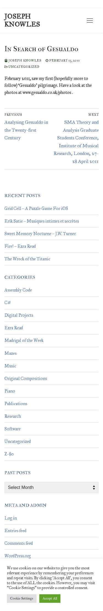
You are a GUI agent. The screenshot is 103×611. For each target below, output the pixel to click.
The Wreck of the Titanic (27, 258)
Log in (10, 518)
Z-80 (9, 454)
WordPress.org (17, 555)
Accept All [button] (50, 598)
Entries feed (15, 530)
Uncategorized (22, 67)
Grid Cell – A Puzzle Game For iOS (36, 208)
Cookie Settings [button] (21, 598)
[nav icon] (90, 20)
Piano (9, 391)
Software (12, 428)
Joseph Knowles (22, 20)
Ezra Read (13, 327)
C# (7, 302)
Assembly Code (18, 290)
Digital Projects (18, 315)
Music (10, 365)
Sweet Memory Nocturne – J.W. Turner (40, 233)
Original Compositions (25, 378)
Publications (15, 403)
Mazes (10, 353)
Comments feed (18, 543)
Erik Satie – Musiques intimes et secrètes (41, 221)
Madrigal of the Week (23, 340)
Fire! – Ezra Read (20, 246)
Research (12, 416)
